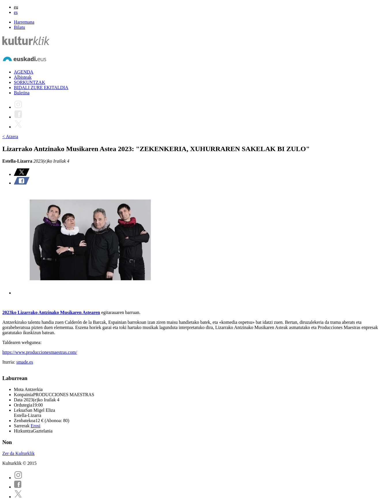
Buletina (21, 92)
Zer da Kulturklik (18, 453)
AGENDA (23, 71)
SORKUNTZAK (29, 82)
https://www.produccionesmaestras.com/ (39, 352)
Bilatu (19, 27)
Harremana (24, 22)
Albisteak (22, 77)
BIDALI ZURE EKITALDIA (41, 87)
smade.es (24, 362)
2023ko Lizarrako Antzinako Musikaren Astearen (51, 312)
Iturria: (9, 362)
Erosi (35, 425)
